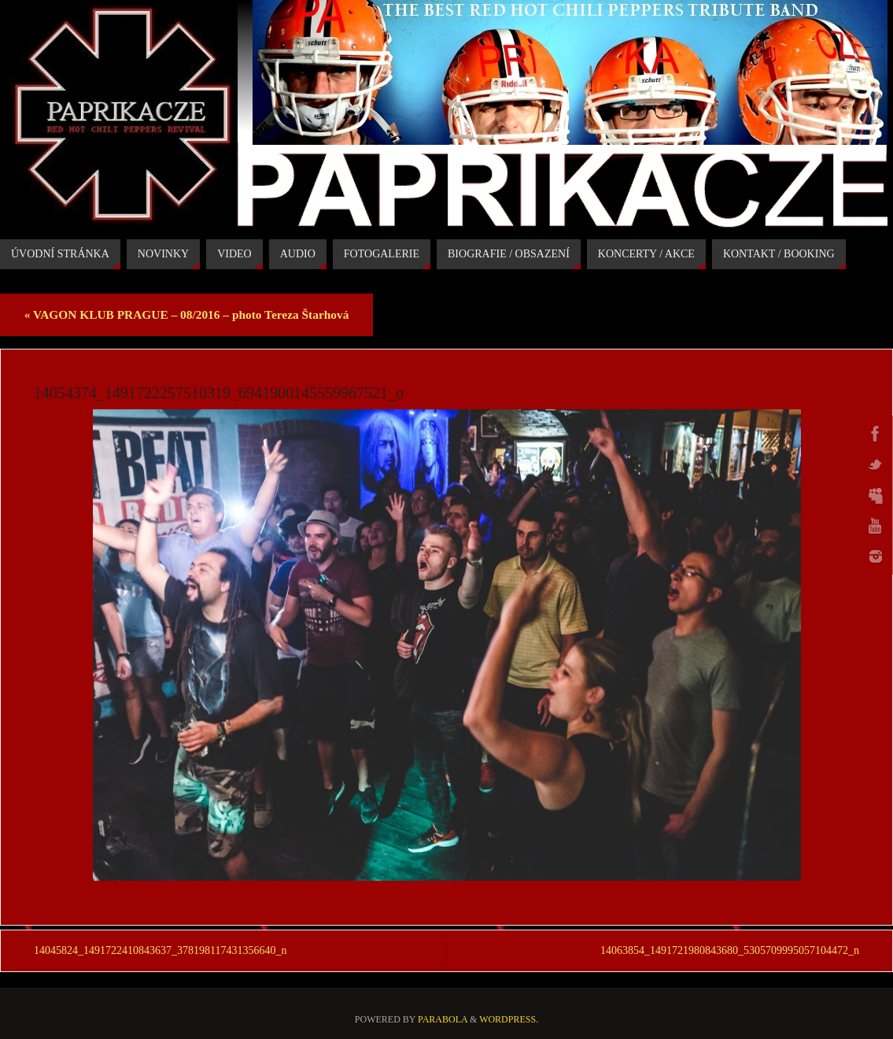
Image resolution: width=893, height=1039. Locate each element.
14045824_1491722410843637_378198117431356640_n (160, 950)
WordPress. (508, 1019)
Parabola (442, 1019)
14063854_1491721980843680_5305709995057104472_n (729, 950)
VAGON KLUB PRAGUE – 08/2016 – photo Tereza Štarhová (186, 314)
